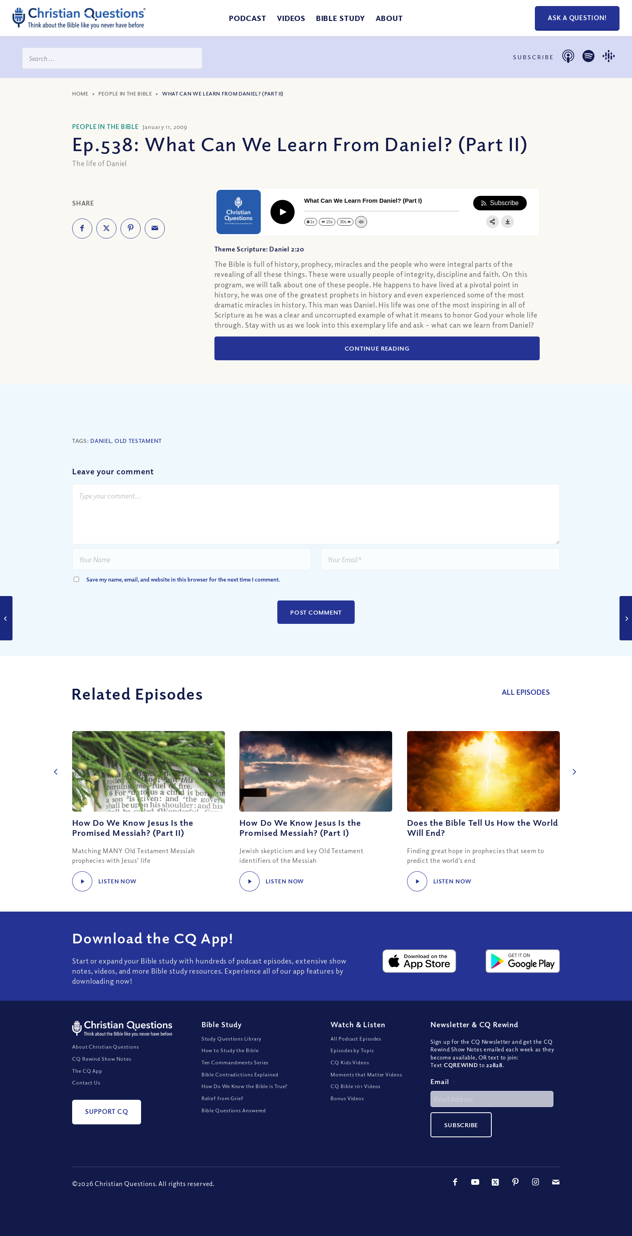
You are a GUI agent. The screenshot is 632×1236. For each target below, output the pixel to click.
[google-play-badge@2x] (523, 974)
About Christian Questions (105, 1060)
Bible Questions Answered (234, 1123)
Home (80, 93)
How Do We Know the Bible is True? (245, 1100)
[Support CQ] (106, 1125)
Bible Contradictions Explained (240, 1087)
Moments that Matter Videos (366, 1087)
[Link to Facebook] (455, 1195)
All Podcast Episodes (356, 1052)
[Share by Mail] (155, 228)
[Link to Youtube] (475, 1195)
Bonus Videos (347, 1111)
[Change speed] (311, 222)
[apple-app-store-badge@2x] (420, 974)
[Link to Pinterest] (515, 1195)
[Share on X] (106, 228)
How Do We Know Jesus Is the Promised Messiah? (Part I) (300, 827)
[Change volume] (360, 222)
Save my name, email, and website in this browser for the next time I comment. (183, 579)
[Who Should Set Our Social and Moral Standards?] (626, 618)
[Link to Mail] (556, 1195)
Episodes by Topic (352, 1064)
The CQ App (87, 1084)
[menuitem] (248, 18)
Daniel (100, 440)
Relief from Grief (222, 1111)
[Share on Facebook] (82, 228)
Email (442, 1095)
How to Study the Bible (230, 1064)
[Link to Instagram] (536, 1195)
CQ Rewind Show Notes (101, 1072)
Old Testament (138, 440)
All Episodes (531, 692)
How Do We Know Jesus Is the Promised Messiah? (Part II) (132, 827)
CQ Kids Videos (350, 1075)
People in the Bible (125, 93)
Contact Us (86, 1096)
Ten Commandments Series (235, 1075)
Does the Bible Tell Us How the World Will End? (483, 827)
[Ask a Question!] (577, 18)
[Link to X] (495, 1195)
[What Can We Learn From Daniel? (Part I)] (6, 618)
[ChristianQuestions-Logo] (79, 26)
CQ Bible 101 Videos (355, 1100)
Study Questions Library (232, 1052)
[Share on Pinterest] (131, 228)
